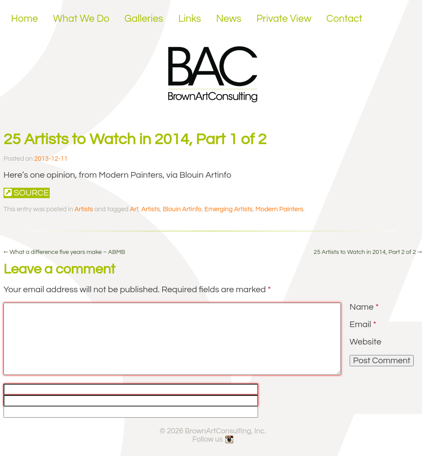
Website (365, 342)
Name (364, 307)
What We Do (81, 19)
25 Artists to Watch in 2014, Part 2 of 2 (367, 252)
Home (24, 19)
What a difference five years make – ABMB (64, 252)
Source (26, 192)
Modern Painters (279, 209)
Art (134, 209)
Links (189, 19)
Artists (84, 209)
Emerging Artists (228, 209)
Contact (345, 19)
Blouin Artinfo (182, 209)
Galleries (143, 19)
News (229, 19)
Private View (283, 19)
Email (363, 324)
